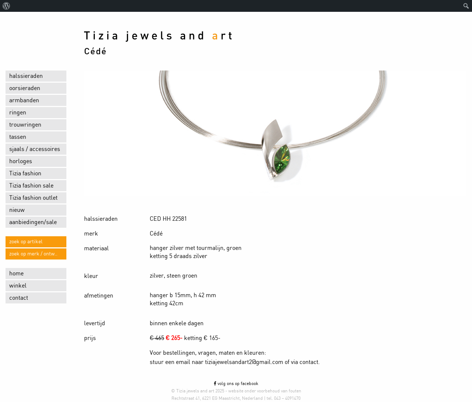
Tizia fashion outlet (33, 198)
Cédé (95, 51)
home (16, 273)
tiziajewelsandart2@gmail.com (244, 362)
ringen (17, 113)
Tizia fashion (25, 173)
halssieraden (26, 76)
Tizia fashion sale (31, 186)
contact (18, 298)
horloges (20, 161)
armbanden (24, 100)
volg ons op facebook (236, 383)
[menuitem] (6, 6)
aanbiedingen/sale (33, 222)
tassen (17, 137)
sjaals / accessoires (34, 149)
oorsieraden (24, 88)
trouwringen (25, 125)
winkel (18, 286)
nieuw (17, 210)
